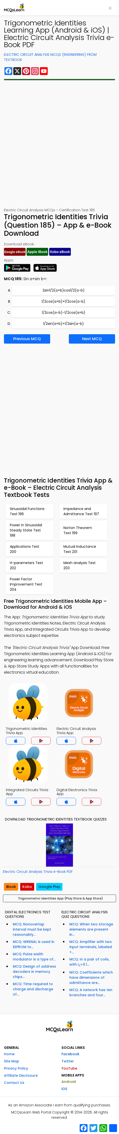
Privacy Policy (16, 1068)
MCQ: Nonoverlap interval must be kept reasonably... (32, 929)
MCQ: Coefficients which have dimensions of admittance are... (91, 977)
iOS (64, 1088)
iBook (11, 886)
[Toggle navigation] (110, 7)
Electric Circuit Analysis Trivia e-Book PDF (38, 871)
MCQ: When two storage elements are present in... (91, 929)
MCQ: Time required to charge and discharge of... (33, 989)
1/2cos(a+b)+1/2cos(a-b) (63, 301)
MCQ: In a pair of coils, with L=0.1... (89, 962)
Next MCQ (92, 339)
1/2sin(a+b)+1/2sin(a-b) (63, 323)
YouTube (69, 1068)
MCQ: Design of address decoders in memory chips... (34, 971)
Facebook (70, 1054)
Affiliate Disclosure (21, 1075)
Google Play (49, 886)
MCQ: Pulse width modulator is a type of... (34, 957)
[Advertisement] (59, 144)
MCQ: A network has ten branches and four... (90, 992)
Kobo (27, 886)
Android (68, 1081)
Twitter (67, 1061)
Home (9, 1054)
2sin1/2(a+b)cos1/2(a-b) (64, 290)
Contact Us (14, 1082)
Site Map (11, 1061)
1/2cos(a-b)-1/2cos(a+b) (63, 312)
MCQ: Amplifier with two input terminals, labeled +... (90, 947)
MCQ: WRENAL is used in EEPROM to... (33, 944)
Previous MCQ (27, 339)
